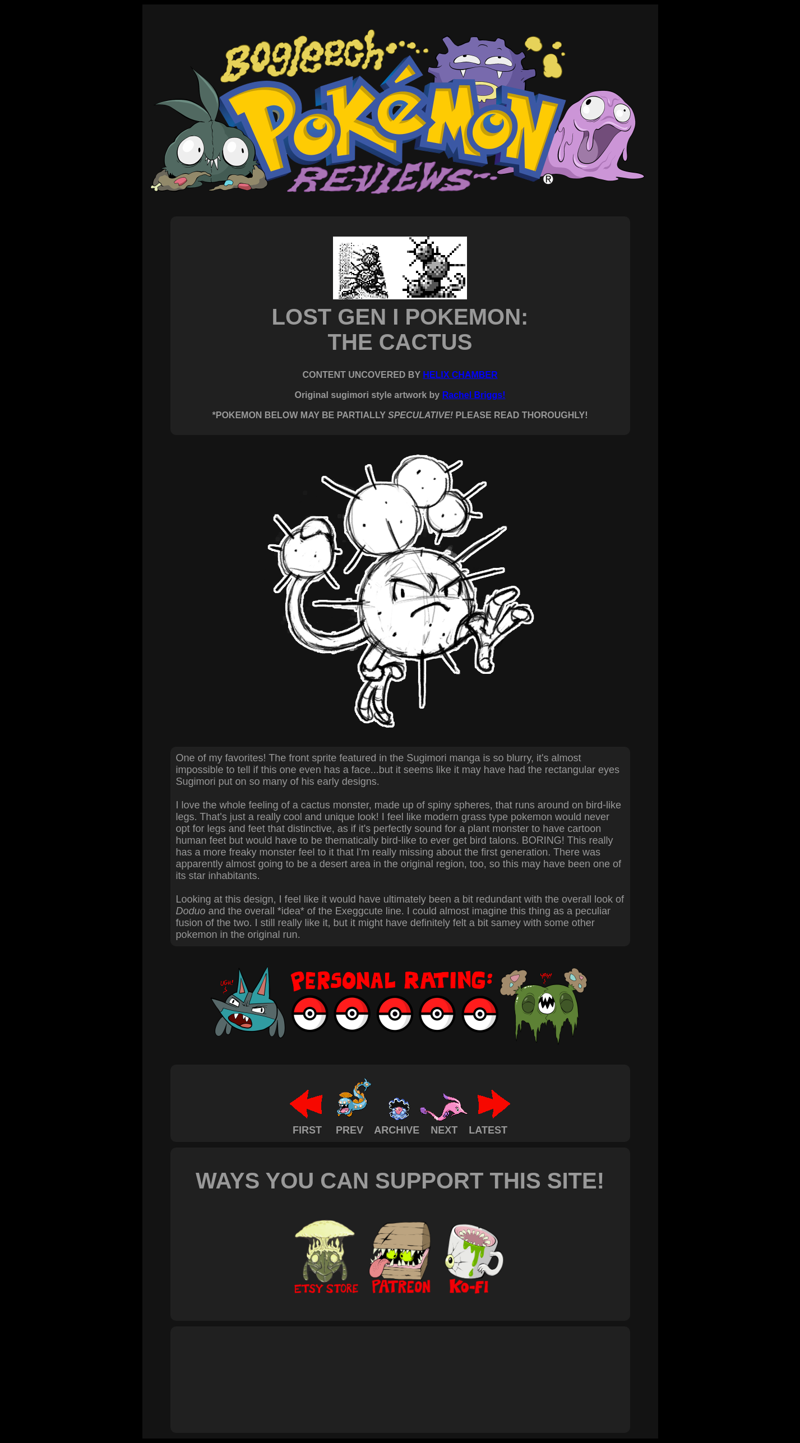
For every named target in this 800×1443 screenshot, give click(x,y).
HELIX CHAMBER (460, 375)
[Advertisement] (380, 1367)
